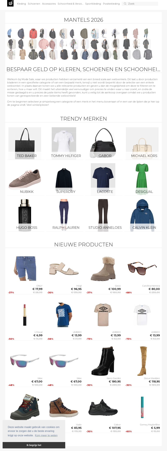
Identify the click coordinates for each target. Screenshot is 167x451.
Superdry (65, 192)
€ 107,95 (115, 427)
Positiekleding (111, 3)
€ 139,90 (76, 292)
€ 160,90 (115, 292)
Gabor (105, 156)
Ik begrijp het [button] (34, 445)
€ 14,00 (37, 338)
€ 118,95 (154, 381)
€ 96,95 (76, 289)
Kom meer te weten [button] (46, 435)
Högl (79, 285)
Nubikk (27, 192)
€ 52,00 (116, 338)
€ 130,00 (37, 385)
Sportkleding (93, 3)
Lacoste (105, 192)
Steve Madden (152, 378)
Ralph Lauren (66, 228)
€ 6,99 (37, 335)
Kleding (22, 3)
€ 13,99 (77, 335)
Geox (118, 285)
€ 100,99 (114, 289)
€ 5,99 (155, 427)
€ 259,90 (115, 385)
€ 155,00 (115, 431)
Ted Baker (27, 156)
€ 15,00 (155, 431)
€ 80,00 (154, 289)
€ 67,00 (36, 381)
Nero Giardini (114, 378)
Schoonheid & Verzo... (71, 3)
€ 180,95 (115, 381)
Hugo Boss (26, 228)
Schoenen (34, 3)
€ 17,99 (37, 289)
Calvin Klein (144, 228)
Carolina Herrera (151, 285)
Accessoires (49, 3)
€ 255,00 (154, 292)
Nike (40, 378)
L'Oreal (38, 332)
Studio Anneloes (105, 228)
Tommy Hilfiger (66, 156)
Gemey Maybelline (150, 424)
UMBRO (77, 332)
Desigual (144, 192)
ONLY (39, 285)
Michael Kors (144, 156)
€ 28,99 (37, 292)
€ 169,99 (154, 385)
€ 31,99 (77, 338)
